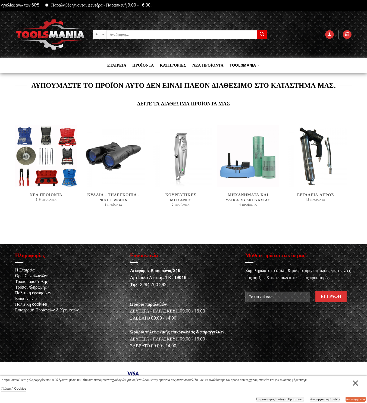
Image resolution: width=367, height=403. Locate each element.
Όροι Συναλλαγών (31, 276)
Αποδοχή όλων (355, 399)
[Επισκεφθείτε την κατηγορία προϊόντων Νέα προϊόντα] (46, 168)
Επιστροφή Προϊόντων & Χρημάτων (47, 310)
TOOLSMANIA (245, 65)
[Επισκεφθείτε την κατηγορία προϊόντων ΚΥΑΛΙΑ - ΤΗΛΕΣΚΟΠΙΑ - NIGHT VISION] (113, 168)
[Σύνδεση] (329, 34)
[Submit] (261, 34)
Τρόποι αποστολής (31, 281)
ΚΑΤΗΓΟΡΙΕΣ (173, 65)
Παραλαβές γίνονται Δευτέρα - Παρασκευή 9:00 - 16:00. (107, 5)
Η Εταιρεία (25, 270)
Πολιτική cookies (31, 304)
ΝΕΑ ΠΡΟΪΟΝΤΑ (208, 65)
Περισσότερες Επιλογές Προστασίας (280, 399)
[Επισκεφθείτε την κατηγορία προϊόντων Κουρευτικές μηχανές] (181, 168)
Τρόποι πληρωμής (31, 287)
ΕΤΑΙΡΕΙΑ (116, 65)
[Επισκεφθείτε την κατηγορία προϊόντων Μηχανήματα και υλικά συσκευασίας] (248, 168)
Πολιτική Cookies (13, 388)
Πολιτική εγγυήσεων (33, 293)
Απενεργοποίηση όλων (325, 399)
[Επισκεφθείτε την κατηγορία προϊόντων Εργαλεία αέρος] (315, 168)
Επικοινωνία (26, 298)
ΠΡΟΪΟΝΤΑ (143, 65)
